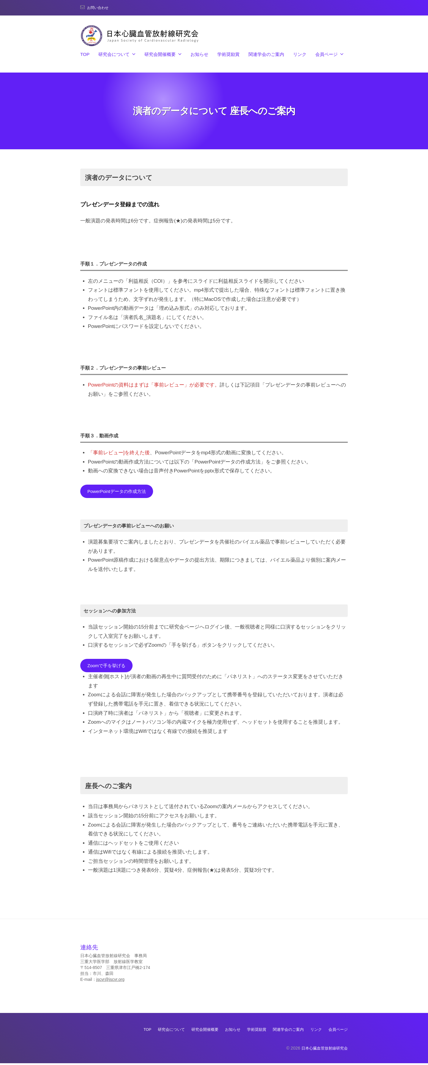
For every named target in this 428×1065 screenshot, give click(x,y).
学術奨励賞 (228, 54)
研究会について (114, 54)
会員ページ (326, 54)
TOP (84, 54)
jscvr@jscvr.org (110, 981)
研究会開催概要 (160, 54)
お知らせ (199, 54)
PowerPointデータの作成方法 (120, 491)
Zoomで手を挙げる (108, 667)
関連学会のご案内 (266, 54)
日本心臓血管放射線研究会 (323, 1049)
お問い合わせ (99, 7)
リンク (299, 54)
